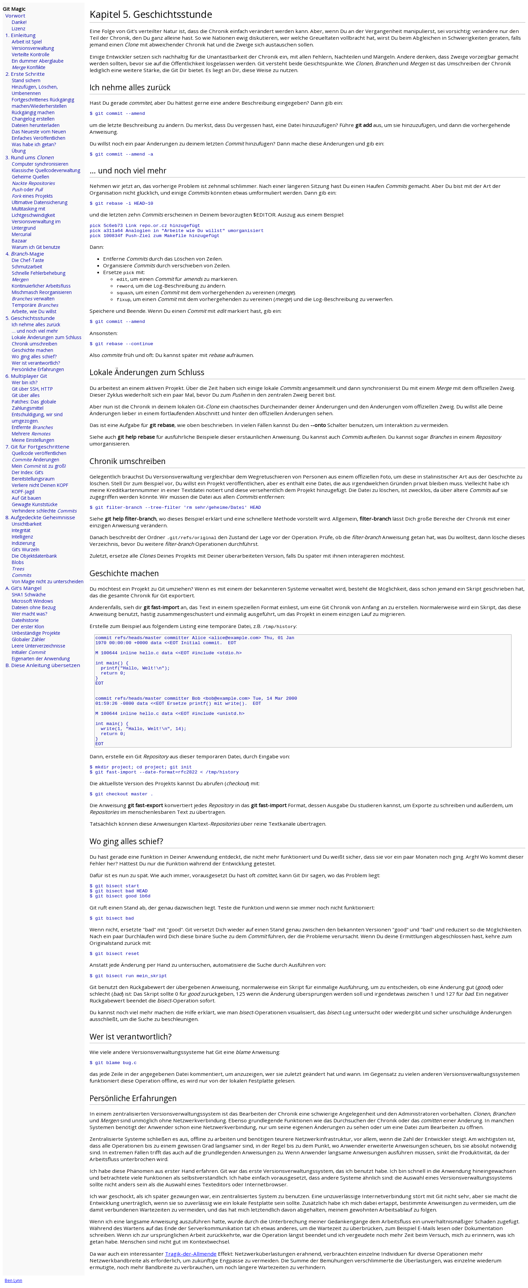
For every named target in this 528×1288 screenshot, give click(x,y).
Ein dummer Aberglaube (38, 61)
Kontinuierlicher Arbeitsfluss (41, 286)
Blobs (18, 562)
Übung (19, 150)
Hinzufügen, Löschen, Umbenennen (35, 90)
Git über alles (26, 395)
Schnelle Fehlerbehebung (38, 273)
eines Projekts (32, 196)
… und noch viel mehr (35, 331)
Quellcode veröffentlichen (39, 453)
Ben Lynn (13, 1280)
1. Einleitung (20, 35)
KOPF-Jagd (23, 491)
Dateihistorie (25, 620)
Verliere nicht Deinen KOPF (40, 485)
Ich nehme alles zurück (36, 324)
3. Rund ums (29, 157)
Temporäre (35, 305)
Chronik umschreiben (34, 343)
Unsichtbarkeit (26, 524)
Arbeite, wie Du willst (34, 311)
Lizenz (18, 28)
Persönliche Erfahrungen (38, 369)
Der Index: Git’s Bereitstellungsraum (33, 475)
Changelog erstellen (33, 118)
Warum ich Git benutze (36, 247)
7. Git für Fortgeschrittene (37, 446)
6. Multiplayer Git (26, 375)
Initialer (28, 652)
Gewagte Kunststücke (35, 504)
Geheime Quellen (30, 176)
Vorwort (15, 15)
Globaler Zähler (28, 639)
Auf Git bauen (26, 498)
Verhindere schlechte (44, 510)
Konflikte (28, 67)
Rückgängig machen (33, 112)
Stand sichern (26, 80)
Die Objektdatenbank (34, 556)
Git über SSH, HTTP (32, 389)
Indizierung (23, 543)
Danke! (19, 22)
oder (27, 189)
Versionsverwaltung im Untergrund (36, 224)
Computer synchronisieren (40, 164)
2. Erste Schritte (25, 73)
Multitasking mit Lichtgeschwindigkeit (33, 211)
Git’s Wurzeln (25, 549)
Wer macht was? (29, 613)
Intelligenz (22, 536)
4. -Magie (24, 253)
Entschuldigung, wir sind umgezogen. (37, 417)
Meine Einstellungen (33, 440)
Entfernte (32, 427)
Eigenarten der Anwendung (41, 658)
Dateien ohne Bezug (34, 607)
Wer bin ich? (24, 382)
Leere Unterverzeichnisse (38, 645)
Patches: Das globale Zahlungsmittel (34, 404)
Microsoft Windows (32, 601)
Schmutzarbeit (27, 266)
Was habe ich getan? (34, 144)
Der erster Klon (28, 626)
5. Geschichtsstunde (30, 318)
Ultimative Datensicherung (39, 202)
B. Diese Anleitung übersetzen (42, 665)
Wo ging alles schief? (34, 356)
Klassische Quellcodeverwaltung (46, 170)
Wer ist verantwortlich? (36, 363)
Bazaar (19, 240)
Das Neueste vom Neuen (39, 131)
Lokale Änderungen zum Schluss (46, 337)
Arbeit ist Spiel (27, 41)
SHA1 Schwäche (29, 594)
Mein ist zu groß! (39, 466)
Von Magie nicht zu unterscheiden (48, 581)
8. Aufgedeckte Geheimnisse (40, 517)
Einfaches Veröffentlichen (38, 138)
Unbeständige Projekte (36, 633)
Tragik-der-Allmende (191, 1253)
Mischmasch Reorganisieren (42, 292)
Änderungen (35, 459)
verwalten (33, 298)
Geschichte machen (32, 350)
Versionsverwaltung (33, 48)
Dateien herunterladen (36, 125)
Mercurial (21, 234)
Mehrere (31, 433)
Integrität (21, 530)
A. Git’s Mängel (23, 588)
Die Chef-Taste (28, 260)
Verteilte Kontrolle (31, 54)
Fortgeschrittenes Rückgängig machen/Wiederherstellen (43, 102)
